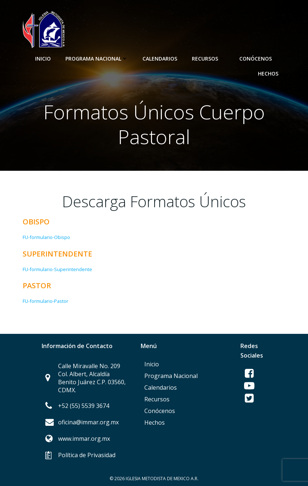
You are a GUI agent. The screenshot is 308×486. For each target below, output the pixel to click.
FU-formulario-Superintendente (57, 269)
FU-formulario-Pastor (45, 301)
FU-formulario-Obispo (46, 237)
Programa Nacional (96, 58)
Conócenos (258, 58)
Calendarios (159, 58)
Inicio (43, 58)
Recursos (208, 58)
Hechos (268, 73)
